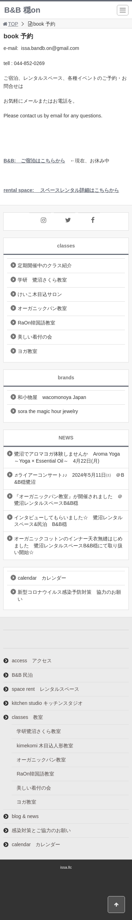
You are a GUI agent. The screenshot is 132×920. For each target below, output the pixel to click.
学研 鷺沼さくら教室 (42, 280)
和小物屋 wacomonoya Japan (52, 397)
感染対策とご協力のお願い (41, 830)
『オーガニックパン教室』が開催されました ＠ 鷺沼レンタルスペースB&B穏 (70, 500)
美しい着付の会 (35, 337)
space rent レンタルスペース (45, 689)
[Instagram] (40, 220)
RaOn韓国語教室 (36, 323)
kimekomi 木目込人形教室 (45, 745)
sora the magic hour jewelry (48, 411)
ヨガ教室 (27, 351)
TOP (10, 24)
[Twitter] (65, 220)
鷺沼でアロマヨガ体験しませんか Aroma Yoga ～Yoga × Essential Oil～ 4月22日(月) (67, 457)
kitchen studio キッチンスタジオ (47, 703)
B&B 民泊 (22, 675)
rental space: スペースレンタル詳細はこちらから (61, 190)
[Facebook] (89, 220)
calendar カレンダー (42, 578)
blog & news (25, 816)
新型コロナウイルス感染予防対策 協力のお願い (69, 595)
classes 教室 (27, 717)
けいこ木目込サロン (40, 294)
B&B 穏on (22, 10)
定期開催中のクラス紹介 (45, 265)
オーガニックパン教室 (42, 308)
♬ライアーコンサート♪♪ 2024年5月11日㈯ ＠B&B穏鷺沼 (69, 478)
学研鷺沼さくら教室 (39, 731)
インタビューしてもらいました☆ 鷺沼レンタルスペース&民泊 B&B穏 (68, 521)
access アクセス (32, 660)
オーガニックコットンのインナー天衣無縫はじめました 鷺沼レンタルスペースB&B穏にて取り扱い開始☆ (68, 545)
